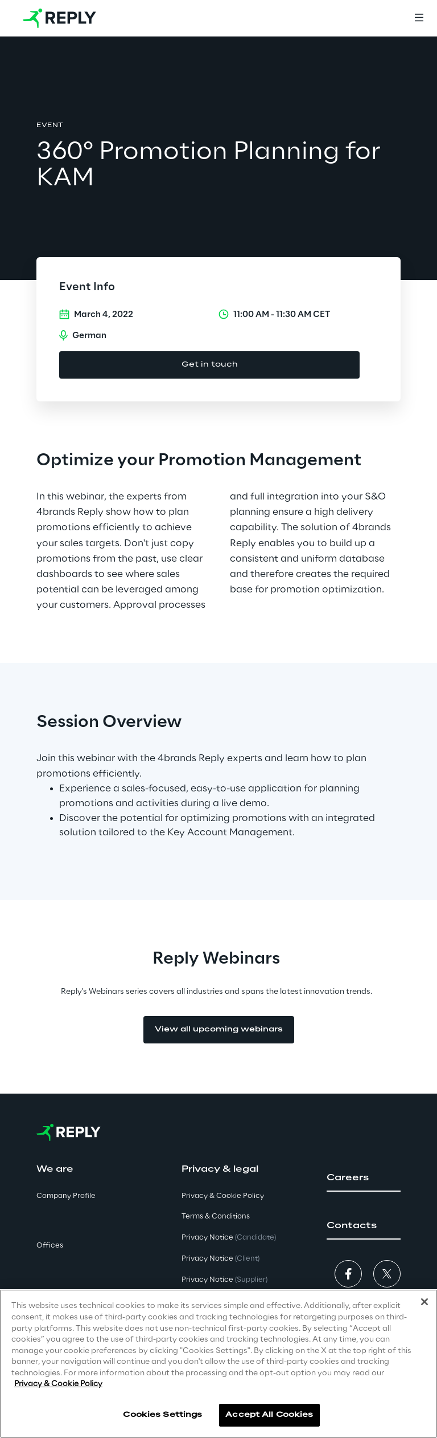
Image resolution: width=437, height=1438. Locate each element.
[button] (364, 1178)
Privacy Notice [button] (229, 1237)
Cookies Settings (162, 1415)
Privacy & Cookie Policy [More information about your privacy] (58, 1384)
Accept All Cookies (269, 1415)
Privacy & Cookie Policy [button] (223, 1196)
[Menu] (419, 18)
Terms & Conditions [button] (216, 1216)
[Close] (424, 1301)
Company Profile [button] (66, 1196)
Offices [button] (49, 1245)
